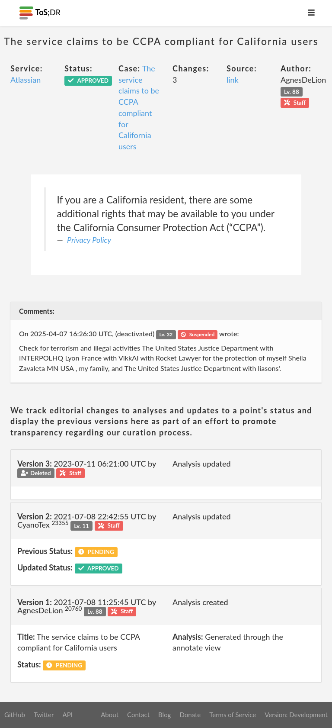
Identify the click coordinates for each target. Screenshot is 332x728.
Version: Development (296, 714)
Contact (138, 714)
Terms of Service (232, 714)
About (109, 714)
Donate (190, 714)
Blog (164, 714)
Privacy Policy (89, 240)
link (233, 79)
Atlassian (25, 79)
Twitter (44, 714)
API (67, 714)
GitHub (14, 714)
